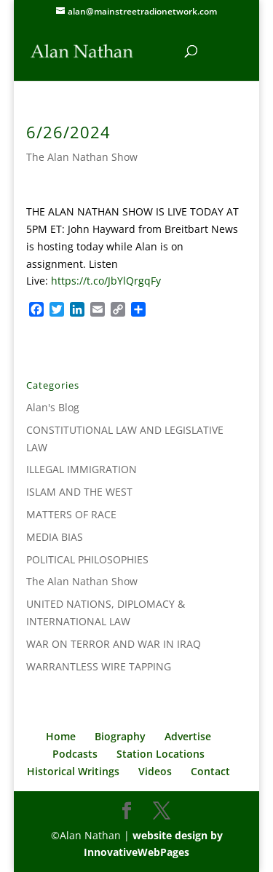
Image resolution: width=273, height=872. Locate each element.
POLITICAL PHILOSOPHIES (87, 559)
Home (61, 736)
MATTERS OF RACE (71, 514)
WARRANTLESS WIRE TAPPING (98, 666)
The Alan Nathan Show (82, 157)
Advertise (188, 736)
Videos (155, 771)
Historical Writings (73, 771)
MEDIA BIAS (54, 537)
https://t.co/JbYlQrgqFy (106, 281)
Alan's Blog (52, 407)
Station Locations (160, 754)
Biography (120, 736)
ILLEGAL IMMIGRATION (81, 469)
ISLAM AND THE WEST (79, 492)
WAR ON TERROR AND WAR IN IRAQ (113, 644)
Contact (210, 771)
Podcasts (75, 754)
